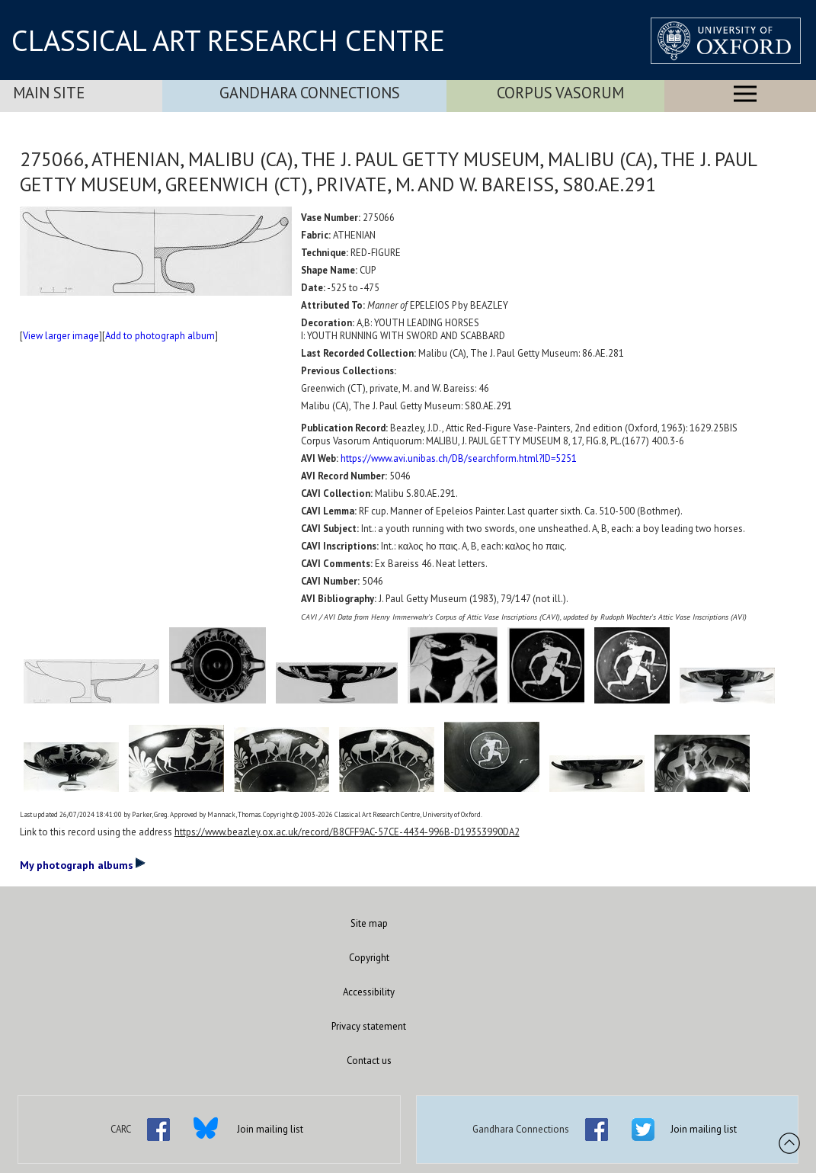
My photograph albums (83, 864)
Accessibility (369, 992)
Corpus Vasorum (560, 92)
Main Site (49, 92)
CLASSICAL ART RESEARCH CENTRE (228, 40)
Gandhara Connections (309, 92)
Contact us (369, 1060)
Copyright (369, 957)
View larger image (61, 335)
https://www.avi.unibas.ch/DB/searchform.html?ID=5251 (459, 458)
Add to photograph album (160, 335)
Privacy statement (368, 1026)
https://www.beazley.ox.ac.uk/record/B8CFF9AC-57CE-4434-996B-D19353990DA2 (347, 831)
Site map (369, 923)
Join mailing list (270, 1129)
